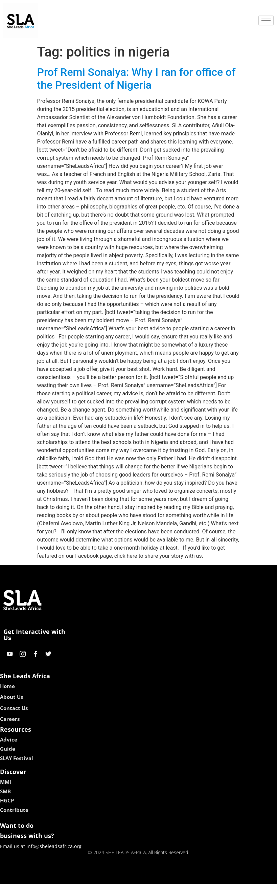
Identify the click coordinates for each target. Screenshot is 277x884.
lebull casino (121, 876)
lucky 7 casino (155, 876)
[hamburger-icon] (266, 20)
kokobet (95, 876)
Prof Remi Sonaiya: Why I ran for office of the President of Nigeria (136, 78)
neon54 (182, 876)
